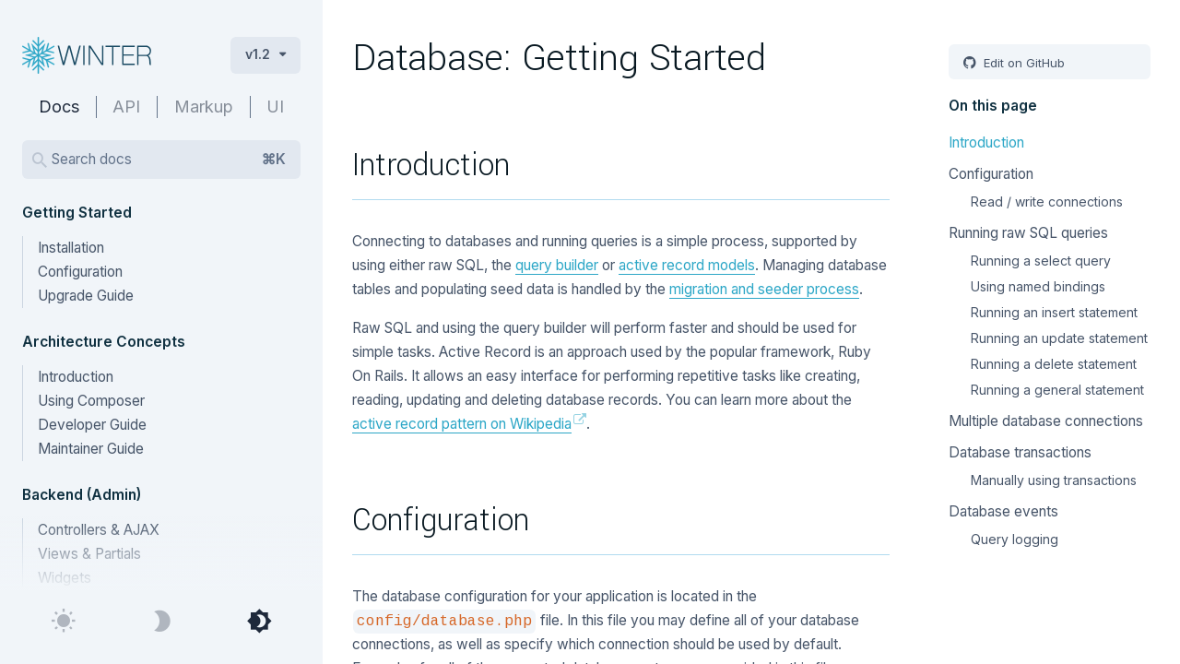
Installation (71, 247)
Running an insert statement (1054, 312)
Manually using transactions (1054, 480)
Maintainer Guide (91, 448)
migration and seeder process (764, 289)
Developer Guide (92, 424)
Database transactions (1020, 452)
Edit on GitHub (1022, 62)
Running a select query (1041, 260)
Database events (1003, 511)
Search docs (169, 160)
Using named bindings (1038, 286)
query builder (556, 265)
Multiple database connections (1046, 421)
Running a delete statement (1054, 364)
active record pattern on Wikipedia (462, 424)
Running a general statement (1057, 389)
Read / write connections (1047, 201)
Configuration (80, 271)
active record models (687, 265)
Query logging (1014, 539)
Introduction (75, 376)
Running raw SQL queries (1028, 233)
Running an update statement (1059, 338)
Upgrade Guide (86, 295)
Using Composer (91, 400)
